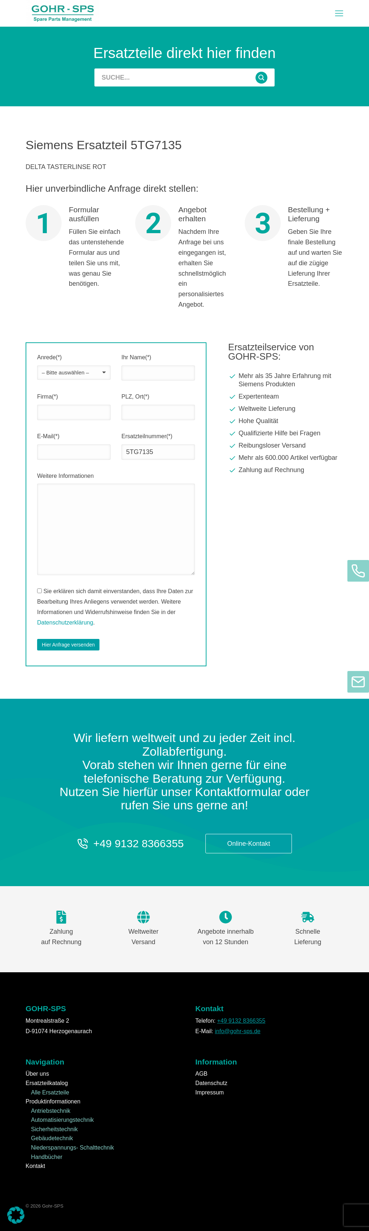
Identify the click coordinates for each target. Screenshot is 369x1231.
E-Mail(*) (48, 436)
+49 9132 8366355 (138, 843)
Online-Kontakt (248, 843)
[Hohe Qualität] (285, 421)
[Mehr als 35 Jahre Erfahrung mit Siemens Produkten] (285, 380)
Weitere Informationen (65, 476)
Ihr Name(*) (136, 357)
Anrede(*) (49, 357)
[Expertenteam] (285, 396)
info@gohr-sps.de (238, 1031)
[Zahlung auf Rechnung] (285, 470)
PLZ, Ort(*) (135, 397)
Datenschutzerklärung (65, 622)
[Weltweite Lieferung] (285, 409)
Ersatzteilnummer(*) (146, 436)
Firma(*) (47, 397)
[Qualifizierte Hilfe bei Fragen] (285, 433)
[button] (339, 13)
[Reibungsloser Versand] (285, 445)
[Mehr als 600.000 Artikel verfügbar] (285, 458)
